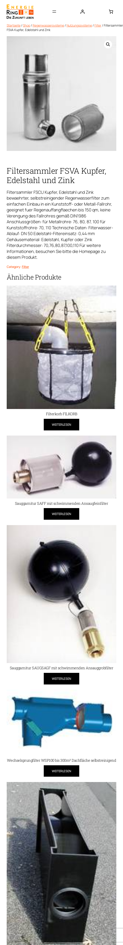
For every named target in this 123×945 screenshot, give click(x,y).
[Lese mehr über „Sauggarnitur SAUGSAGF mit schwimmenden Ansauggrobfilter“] (61, 678)
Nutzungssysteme (79, 25)
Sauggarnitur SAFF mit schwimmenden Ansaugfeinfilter (61, 503)
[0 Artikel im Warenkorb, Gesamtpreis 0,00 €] (111, 11)
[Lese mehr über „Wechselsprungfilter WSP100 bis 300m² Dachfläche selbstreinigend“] (61, 771)
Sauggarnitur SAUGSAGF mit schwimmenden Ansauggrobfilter (61, 668)
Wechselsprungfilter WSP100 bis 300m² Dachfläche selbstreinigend (61, 760)
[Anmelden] (82, 11)
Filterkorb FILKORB (61, 414)
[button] (108, 44)
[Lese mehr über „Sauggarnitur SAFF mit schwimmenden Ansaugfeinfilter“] (61, 514)
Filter (97, 25)
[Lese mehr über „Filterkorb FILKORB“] (61, 424)
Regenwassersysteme (48, 25)
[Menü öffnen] (54, 11)
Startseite (14, 25)
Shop (26, 25)
